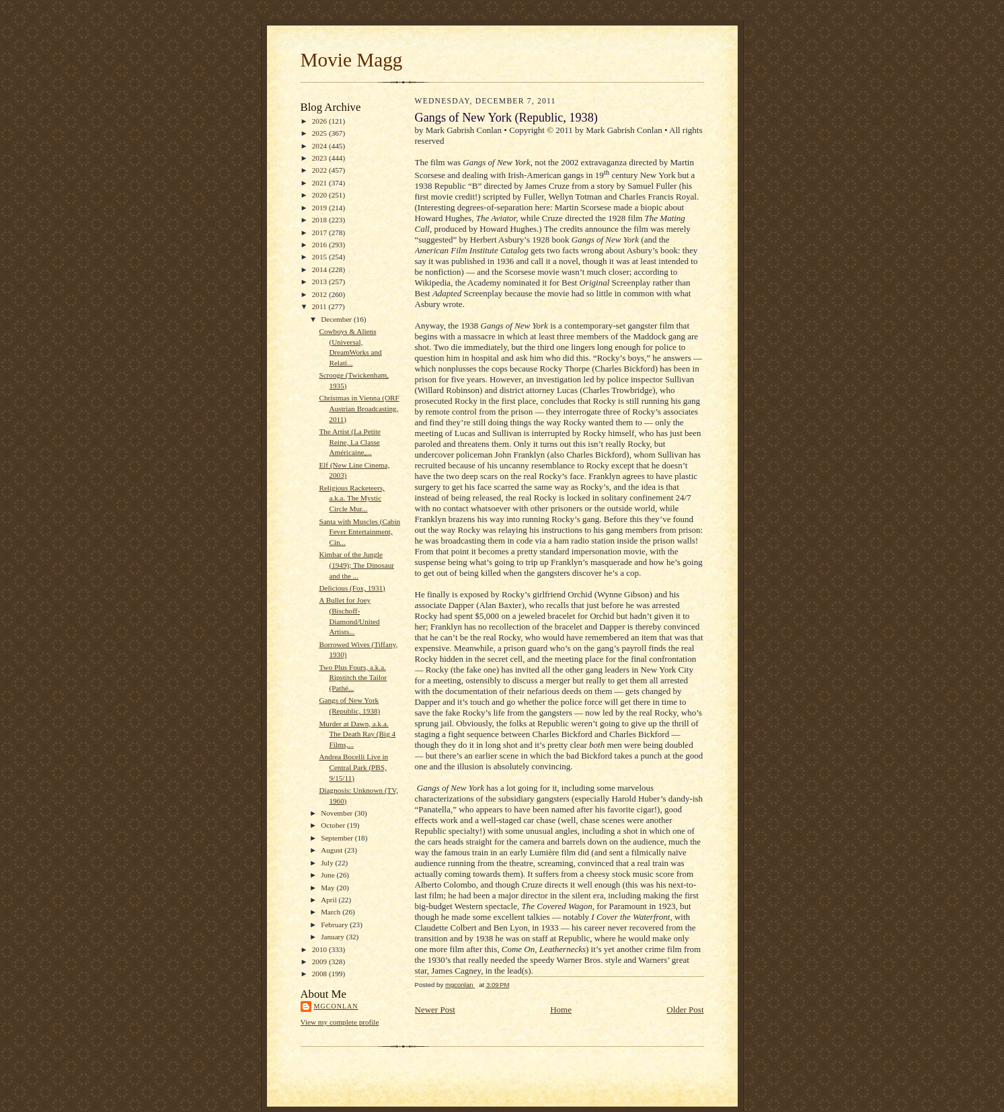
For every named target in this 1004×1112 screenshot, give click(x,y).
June (328, 875)
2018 (320, 220)
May (328, 888)
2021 (320, 183)
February (335, 925)
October (334, 825)
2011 (320, 306)
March (331, 912)
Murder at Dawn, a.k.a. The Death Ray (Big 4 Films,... (357, 734)
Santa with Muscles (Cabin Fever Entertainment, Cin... (359, 531)
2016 (320, 245)
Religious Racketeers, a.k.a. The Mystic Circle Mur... (351, 498)
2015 (320, 257)
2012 (320, 294)
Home (561, 1009)
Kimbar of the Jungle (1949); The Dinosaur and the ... (356, 564)
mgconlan (336, 1006)
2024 (320, 146)
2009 (320, 961)
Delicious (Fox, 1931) (352, 588)
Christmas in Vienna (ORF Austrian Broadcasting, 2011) (359, 408)
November (337, 813)
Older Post (684, 1009)
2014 (320, 269)
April (329, 900)
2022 (320, 170)
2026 (320, 121)
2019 (320, 208)
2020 (320, 195)
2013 (320, 281)
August (332, 850)
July (328, 863)
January (333, 937)
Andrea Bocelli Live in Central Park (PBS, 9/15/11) (353, 767)
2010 (320, 949)
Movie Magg (352, 60)
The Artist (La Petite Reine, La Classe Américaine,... (350, 441)
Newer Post (435, 1009)
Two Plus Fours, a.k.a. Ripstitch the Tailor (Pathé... (353, 677)
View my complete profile (340, 1022)
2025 (320, 133)
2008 (320, 974)
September (338, 838)
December (337, 319)
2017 (320, 232)
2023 (320, 158)
